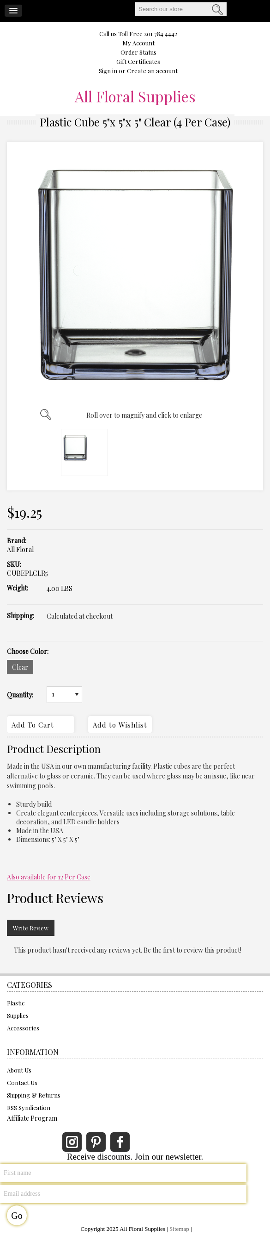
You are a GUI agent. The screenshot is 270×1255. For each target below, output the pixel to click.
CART (253, 10)
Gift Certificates (138, 61)
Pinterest (96, 1142)
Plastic (15, 1003)
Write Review (30, 928)
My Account (138, 42)
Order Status (138, 52)
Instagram (72, 1142)
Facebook (120, 1142)
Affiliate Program (32, 1118)
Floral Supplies (135, 96)
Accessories (23, 1028)
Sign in (108, 70)
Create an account (152, 70)
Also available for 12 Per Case (48, 876)
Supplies (18, 1015)
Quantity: (20, 695)
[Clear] (20, 667)
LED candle (79, 821)
